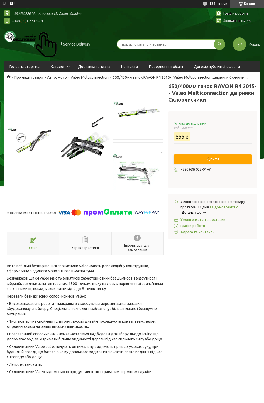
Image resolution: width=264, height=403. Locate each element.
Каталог (58, 66)
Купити (213, 159)
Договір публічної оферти (217, 66)
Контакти (129, 66)
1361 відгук (218, 3)
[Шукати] (219, 44)
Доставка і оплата (94, 66)
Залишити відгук (237, 20)
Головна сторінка (24, 66)
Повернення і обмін (166, 66)
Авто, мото (57, 77)
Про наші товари (28, 77)
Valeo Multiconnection (90, 77)
